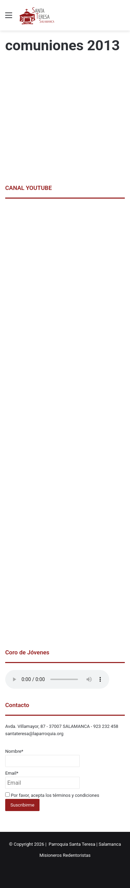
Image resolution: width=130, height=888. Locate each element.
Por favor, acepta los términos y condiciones (52, 795)
